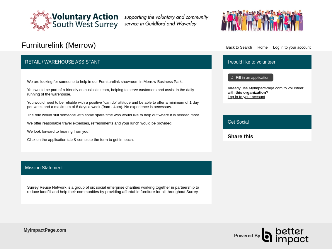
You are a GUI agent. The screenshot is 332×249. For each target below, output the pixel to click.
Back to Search (239, 47)
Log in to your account (292, 47)
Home (263, 47)
